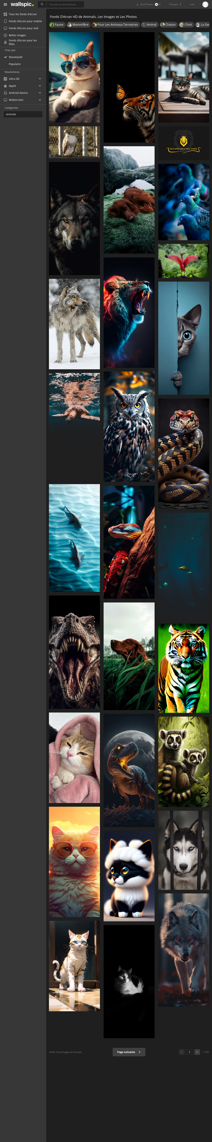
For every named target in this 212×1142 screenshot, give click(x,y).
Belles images (15, 35)
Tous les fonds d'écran (20, 14)
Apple (10, 86)
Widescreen (13, 100)
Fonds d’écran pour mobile (23, 21)
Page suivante (129, 1052)
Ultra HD (11, 79)
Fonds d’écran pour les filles (20, 42)
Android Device (16, 93)
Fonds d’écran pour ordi (21, 28)
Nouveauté (15, 57)
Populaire (15, 64)
